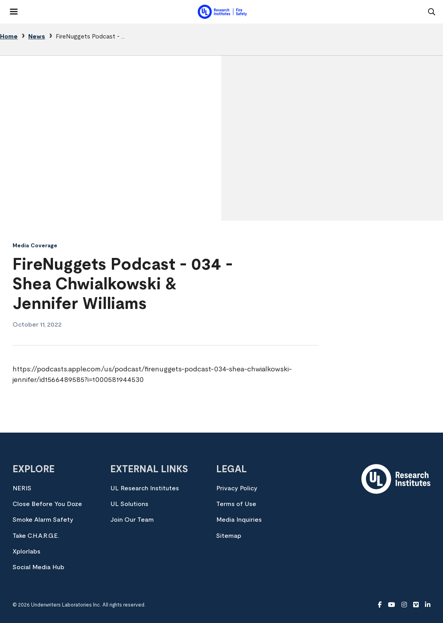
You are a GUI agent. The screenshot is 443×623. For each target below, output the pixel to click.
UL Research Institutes (144, 488)
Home (9, 36)
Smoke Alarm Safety (43, 520)
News (36, 36)
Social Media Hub (38, 567)
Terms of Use (236, 504)
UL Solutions (129, 504)
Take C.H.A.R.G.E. (36, 536)
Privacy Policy (236, 488)
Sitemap (228, 536)
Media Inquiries (239, 520)
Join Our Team (132, 520)
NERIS (22, 488)
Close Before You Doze (47, 504)
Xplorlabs (26, 551)
